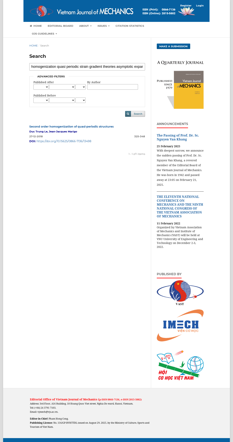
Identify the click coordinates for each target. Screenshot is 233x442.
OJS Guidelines (43, 33)
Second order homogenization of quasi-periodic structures (71, 126)
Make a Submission (173, 46)
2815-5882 (135, 399)
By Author (94, 82)
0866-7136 (113, 399)
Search (138, 113)
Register (186, 5)
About (84, 25)
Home (35, 25)
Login (200, 5)
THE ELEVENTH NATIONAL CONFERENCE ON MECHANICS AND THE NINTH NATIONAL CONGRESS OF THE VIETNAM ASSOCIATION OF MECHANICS (180, 206)
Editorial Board (60, 25)
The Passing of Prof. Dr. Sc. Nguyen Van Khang (178, 137)
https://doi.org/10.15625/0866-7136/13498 (64, 141)
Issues (103, 25)
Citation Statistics (130, 25)
